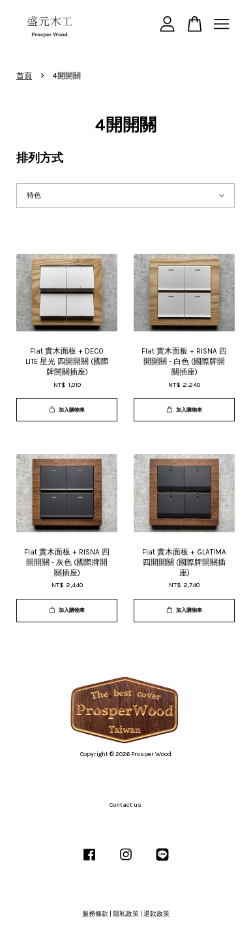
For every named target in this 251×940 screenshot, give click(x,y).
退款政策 (156, 914)
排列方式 (39, 158)
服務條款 (95, 914)
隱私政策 (126, 914)
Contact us (125, 805)
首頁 (24, 75)
